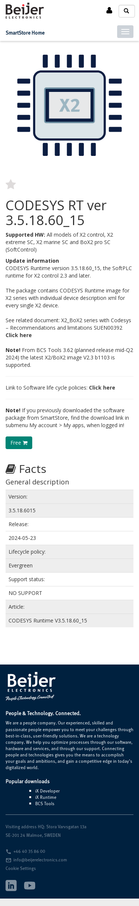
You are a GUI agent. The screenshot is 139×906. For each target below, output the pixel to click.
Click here (19, 335)
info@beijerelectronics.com (40, 859)
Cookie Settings (21, 868)
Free (18, 442)
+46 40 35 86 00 (29, 851)
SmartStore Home (25, 32)
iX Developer (47, 790)
